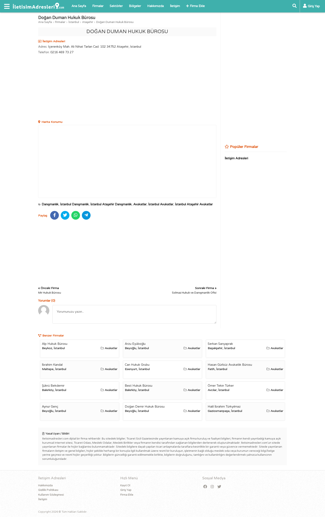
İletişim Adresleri (236, 158)
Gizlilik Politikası (48, 490)
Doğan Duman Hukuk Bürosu (114, 22)
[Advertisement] (127, 88)
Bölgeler (135, 6)
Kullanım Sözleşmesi (51, 494)
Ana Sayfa (79, 6)
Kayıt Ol (125, 485)
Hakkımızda (155, 6)
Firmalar (97, 6)
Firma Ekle (195, 6)
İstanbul (73, 22)
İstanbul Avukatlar (160, 204)
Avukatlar (140, 204)
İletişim (175, 6)
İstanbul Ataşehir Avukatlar (194, 204)
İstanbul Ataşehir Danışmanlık (111, 204)
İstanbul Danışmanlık (74, 204)
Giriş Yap (125, 490)
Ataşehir (87, 22)
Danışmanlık (50, 204)
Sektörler (116, 6)
